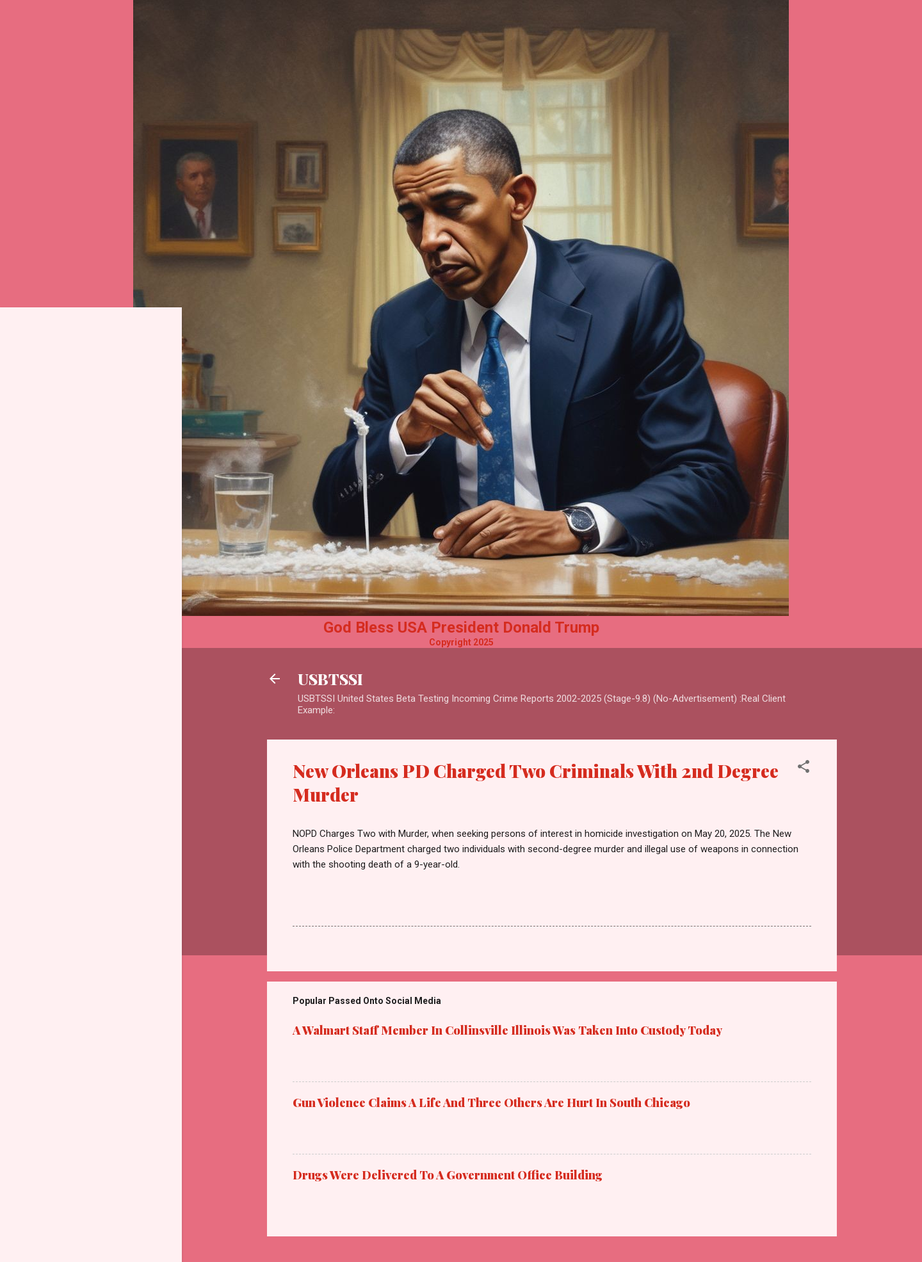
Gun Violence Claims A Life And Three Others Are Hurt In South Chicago (491, 1102)
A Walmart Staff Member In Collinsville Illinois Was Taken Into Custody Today (507, 1030)
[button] (803, 769)
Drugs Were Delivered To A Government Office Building (448, 1175)
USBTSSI (330, 678)
